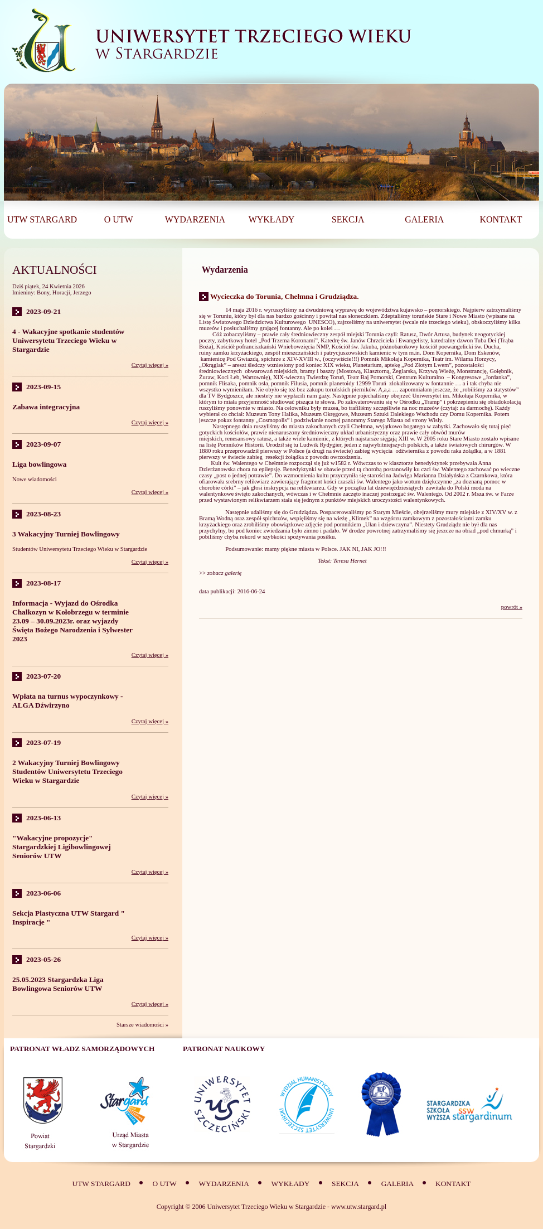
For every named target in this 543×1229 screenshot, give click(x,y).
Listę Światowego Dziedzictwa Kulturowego (252, 322)
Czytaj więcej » (150, 365)
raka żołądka (466, 451)
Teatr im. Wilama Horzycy (463, 359)
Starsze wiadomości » (142, 1025)
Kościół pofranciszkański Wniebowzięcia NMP (272, 346)
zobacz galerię (225, 573)
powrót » (511, 607)
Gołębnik (500, 371)
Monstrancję (472, 371)
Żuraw (206, 377)
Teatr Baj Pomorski (370, 377)
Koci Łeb (228, 377)
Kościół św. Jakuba (354, 346)
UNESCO (321, 322)
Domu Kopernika (470, 414)
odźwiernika (410, 451)
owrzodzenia (345, 457)
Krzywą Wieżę (436, 371)
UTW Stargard (101, 1183)
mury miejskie (463, 512)
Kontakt (453, 1183)
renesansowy (240, 439)
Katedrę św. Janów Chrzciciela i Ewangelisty (374, 340)
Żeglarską (404, 371)
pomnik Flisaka (217, 383)
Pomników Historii (240, 445)
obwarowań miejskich (271, 371)
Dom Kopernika (442, 353)
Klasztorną (376, 371)
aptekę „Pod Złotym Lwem (417, 365)
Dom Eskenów (481, 353)
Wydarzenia (223, 1183)
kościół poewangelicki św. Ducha (460, 346)
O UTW (164, 1183)
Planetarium (367, 365)
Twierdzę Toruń (325, 377)
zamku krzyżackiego (237, 353)
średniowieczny (320, 432)
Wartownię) (256, 377)
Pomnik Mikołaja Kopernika (395, 359)
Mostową (349, 371)
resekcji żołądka (284, 457)
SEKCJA (345, 1183)
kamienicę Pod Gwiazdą (230, 359)
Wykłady (291, 1183)
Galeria (398, 1183)
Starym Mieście (391, 512)
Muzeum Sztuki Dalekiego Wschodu (394, 414)
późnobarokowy (399, 346)
